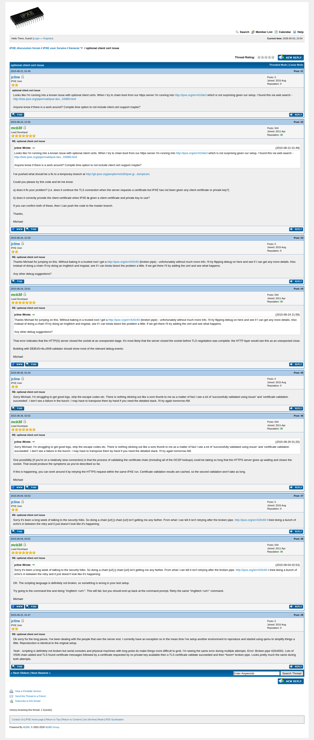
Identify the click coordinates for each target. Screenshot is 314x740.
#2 (301, 122)
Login (37, 38)
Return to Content (71, 719)
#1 (301, 71)
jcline (15, 77)
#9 (301, 615)
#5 (301, 372)
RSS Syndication (115, 719)
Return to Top (53, 719)
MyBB (26, 727)
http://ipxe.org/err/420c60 (123, 261)
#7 (301, 495)
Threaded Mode (278, 65)
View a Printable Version (28, 691)
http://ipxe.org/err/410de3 (190, 95)
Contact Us (18, 719)
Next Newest (39, 673)
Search (242, 32)
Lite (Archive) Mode (93, 719)
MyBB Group (52, 727)
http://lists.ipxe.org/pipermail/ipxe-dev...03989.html (44, 99)
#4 (301, 288)
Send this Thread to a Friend (30, 696)
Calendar (282, 32)
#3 (301, 238)
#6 (301, 415)
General (74, 48)
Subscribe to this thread (28, 701)
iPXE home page (35, 719)
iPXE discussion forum (25, 48)
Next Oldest (21, 673)
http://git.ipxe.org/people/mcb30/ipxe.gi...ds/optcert (117, 174)
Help (298, 32)
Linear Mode (296, 65)
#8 (301, 538)
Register (47, 38)
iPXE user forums (54, 48)
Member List (262, 32)
